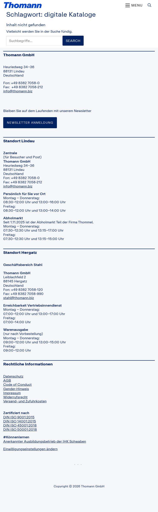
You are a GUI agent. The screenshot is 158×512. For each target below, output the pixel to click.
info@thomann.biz (17, 91)
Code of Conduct (17, 384)
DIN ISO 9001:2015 (18, 417)
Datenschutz (13, 376)
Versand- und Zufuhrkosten (25, 401)
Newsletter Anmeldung (30, 122)
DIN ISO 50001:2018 (20, 429)
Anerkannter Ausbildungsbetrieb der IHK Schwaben (44, 441)
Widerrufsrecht (15, 397)
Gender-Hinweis (16, 389)
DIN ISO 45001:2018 (20, 425)
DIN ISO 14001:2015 (19, 421)
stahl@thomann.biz (18, 298)
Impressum (12, 393)
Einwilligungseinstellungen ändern (30, 449)
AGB (7, 380)
